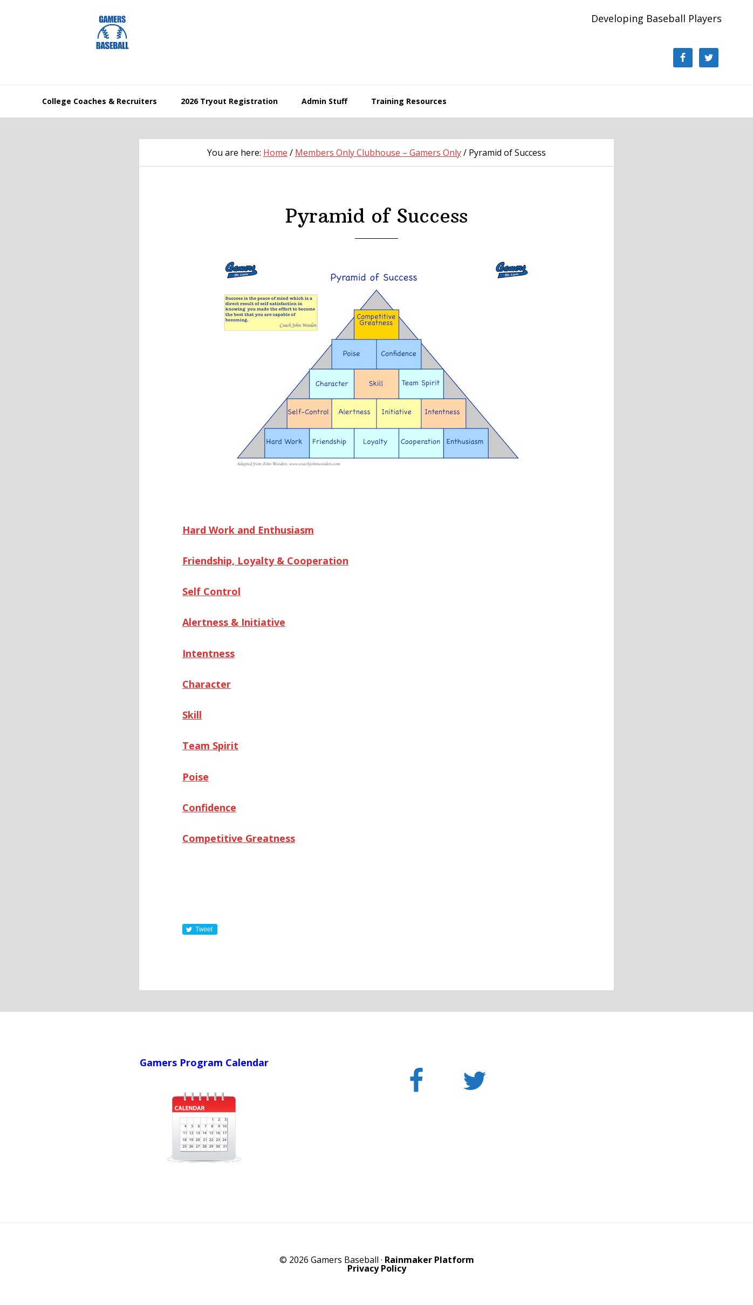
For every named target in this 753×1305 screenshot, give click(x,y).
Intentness (208, 653)
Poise (195, 776)
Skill (192, 714)
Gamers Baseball (112, 32)
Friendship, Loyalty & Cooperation (265, 560)
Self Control (211, 591)
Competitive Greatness (238, 838)
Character (206, 684)
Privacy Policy (376, 1268)
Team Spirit (210, 745)
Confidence (209, 807)
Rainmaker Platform (429, 1260)
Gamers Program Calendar (204, 1062)
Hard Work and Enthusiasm (248, 529)
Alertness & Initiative (233, 622)
